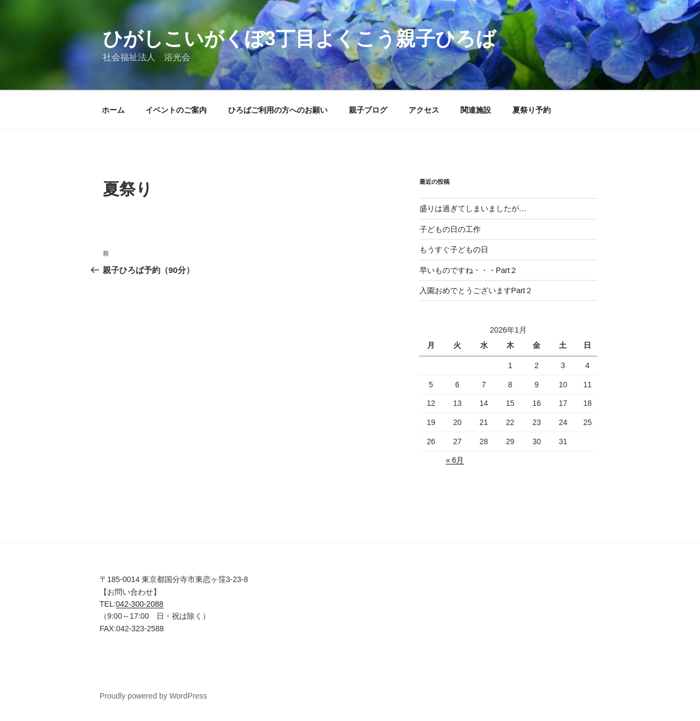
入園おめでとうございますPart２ (476, 290)
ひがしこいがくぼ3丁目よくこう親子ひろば (299, 38)
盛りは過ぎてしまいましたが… (473, 208)
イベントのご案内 (176, 110)
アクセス (424, 110)
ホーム (113, 110)
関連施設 (475, 110)
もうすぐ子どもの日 (453, 249)
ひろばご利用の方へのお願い (278, 110)
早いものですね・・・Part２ (468, 270)
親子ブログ (368, 110)
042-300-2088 (140, 604)
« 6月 (455, 460)
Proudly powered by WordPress (153, 695)
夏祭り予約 (531, 110)
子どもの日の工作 (450, 229)
